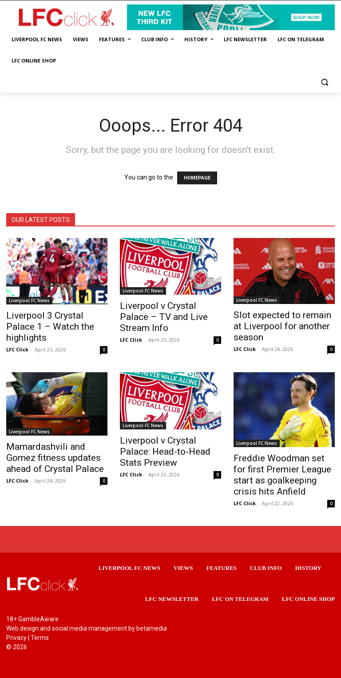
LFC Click (17, 349)
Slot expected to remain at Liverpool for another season (282, 326)
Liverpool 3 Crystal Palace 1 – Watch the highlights (50, 326)
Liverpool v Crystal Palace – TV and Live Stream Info (164, 316)
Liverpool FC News (29, 300)
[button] (324, 82)
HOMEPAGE (197, 178)
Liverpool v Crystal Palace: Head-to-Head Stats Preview (165, 451)
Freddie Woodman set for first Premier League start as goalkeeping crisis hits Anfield (282, 475)
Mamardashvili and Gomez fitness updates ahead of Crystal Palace (55, 457)
